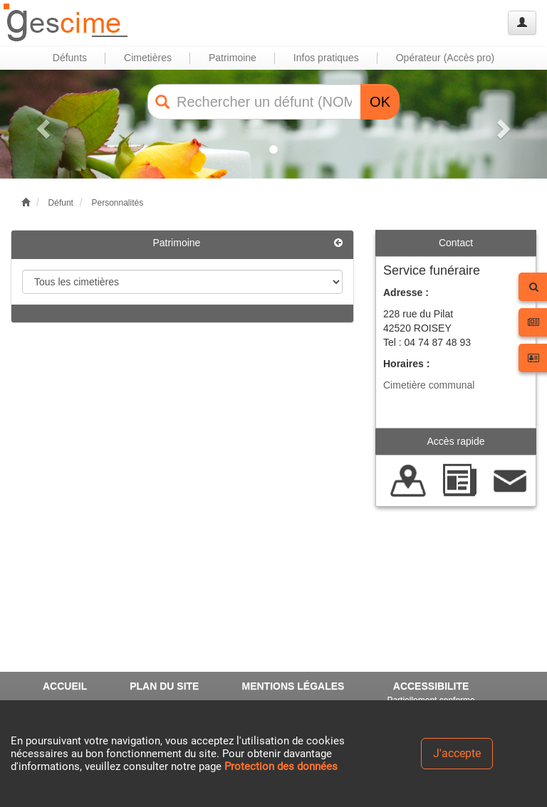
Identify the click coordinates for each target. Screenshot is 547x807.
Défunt (60, 203)
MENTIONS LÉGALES (292, 686)
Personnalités (117, 203)
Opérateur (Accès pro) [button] (445, 57)
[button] (41, 124)
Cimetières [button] (148, 57)
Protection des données (281, 766)
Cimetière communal (428, 385)
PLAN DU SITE (164, 686)
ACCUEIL (65, 686)
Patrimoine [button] (232, 57)
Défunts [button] (70, 57)
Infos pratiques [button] (326, 57)
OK (380, 102)
